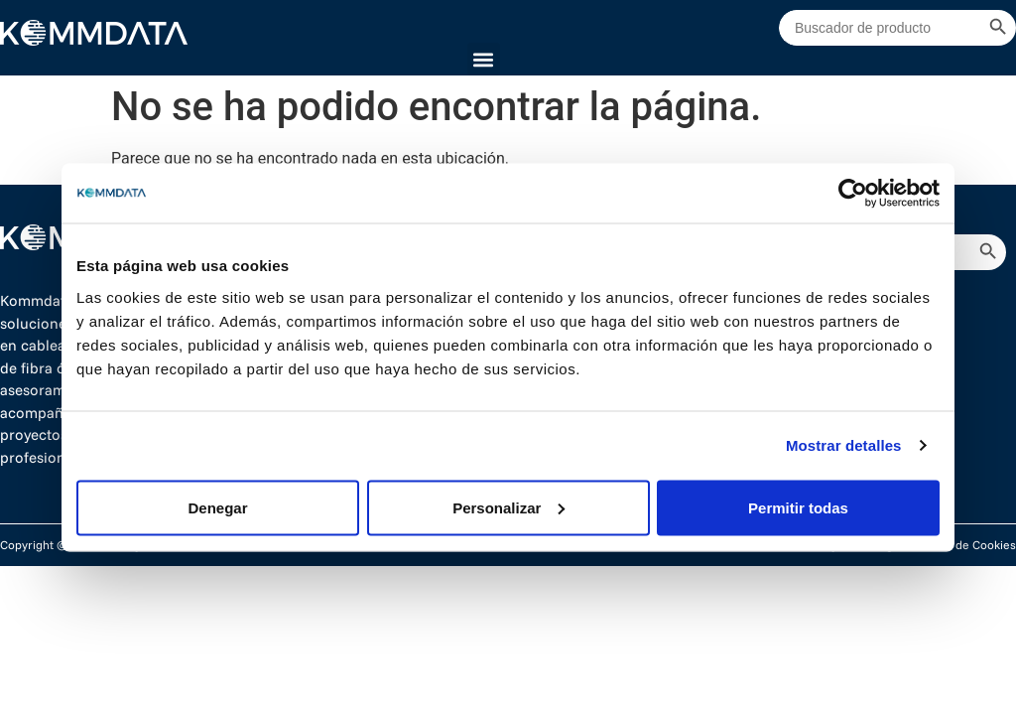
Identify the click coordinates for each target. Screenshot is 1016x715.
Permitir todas (798, 507)
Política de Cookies (965, 544)
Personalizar (508, 507)
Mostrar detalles (844, 445)
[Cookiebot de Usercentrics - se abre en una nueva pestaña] (853, 194)
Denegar (217, 507)
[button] (483, 59)
